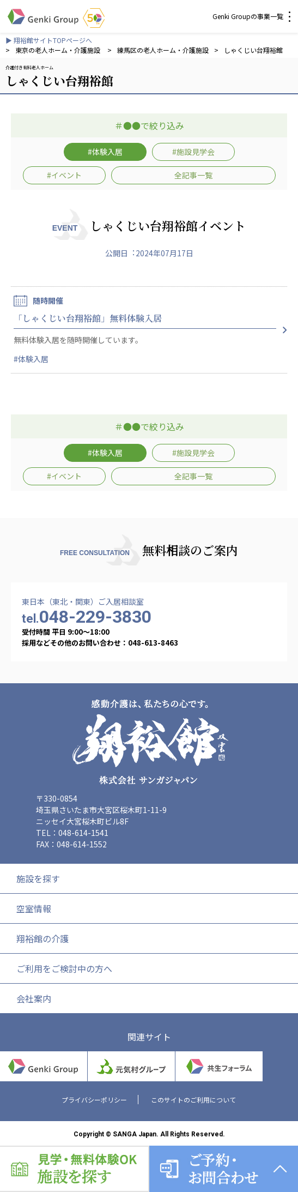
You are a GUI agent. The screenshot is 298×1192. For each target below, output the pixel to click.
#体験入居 (105, 151)
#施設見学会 (193, 151)
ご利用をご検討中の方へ (64, 968)
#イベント (64, 175)
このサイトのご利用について (193, 1099)
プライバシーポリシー (94, 1099)
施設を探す (38, 878)
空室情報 (33, 908)
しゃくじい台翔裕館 (253, 50)
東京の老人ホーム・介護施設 (58, 50)
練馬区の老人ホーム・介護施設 (163, 50)
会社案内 (33, 998)
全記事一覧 (193, 175)
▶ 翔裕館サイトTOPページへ (48, 40)
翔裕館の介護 (42, 938)
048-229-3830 (86, 616)
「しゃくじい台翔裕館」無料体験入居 (88, 318)
